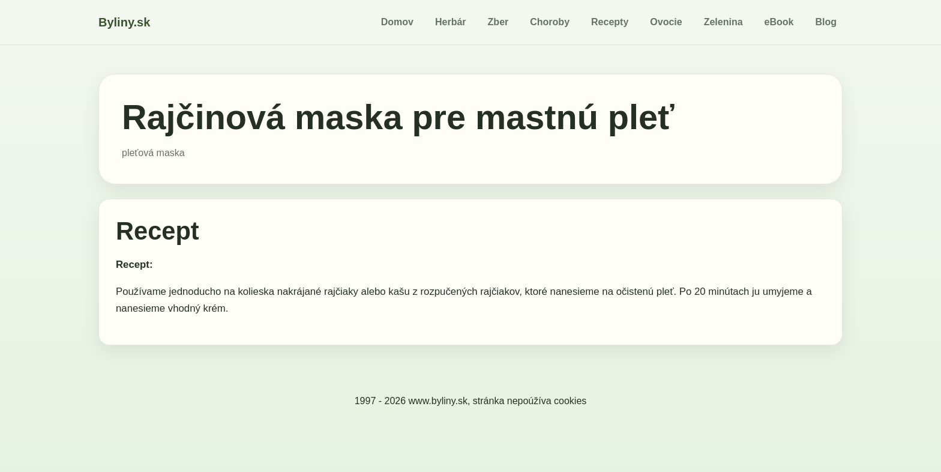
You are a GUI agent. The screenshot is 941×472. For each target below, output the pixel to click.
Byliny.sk (124, 22)
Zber (498, 22)
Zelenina (723, 22)
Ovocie (666, 22)
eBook (779, 22)
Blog (826, 22)
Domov (397, 22)
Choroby (550, 22)
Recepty (609, 22)
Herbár (450, 22)
